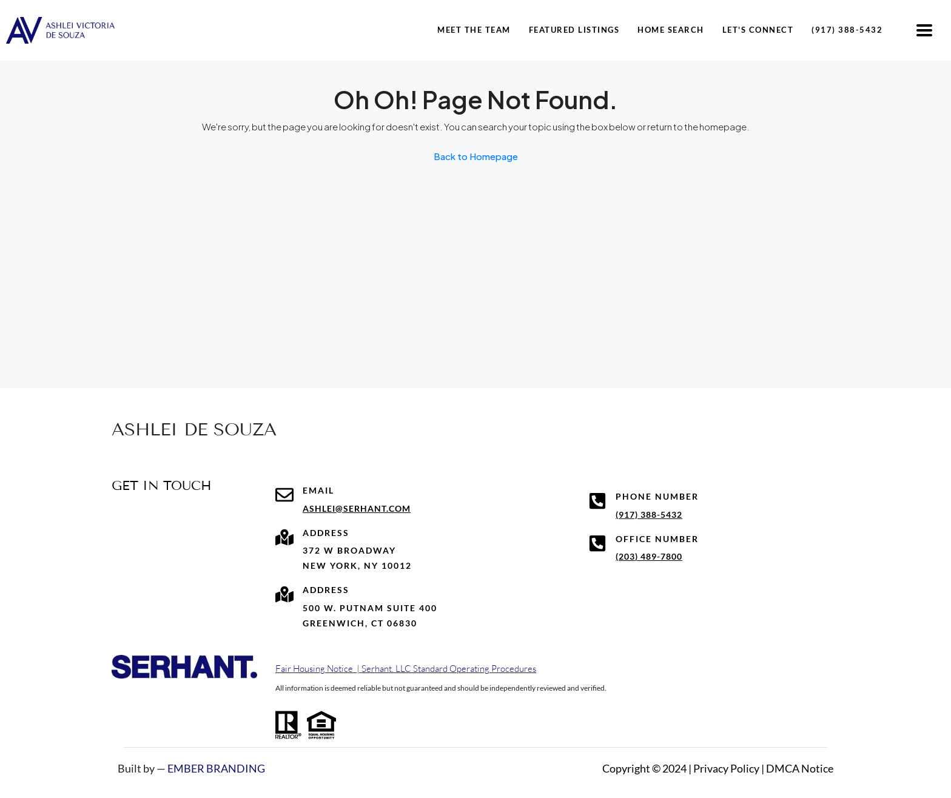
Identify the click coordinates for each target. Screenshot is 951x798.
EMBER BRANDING (216, 768)
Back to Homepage (476, 156)
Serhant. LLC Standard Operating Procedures (448, 668)
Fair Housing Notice (314, 668)
